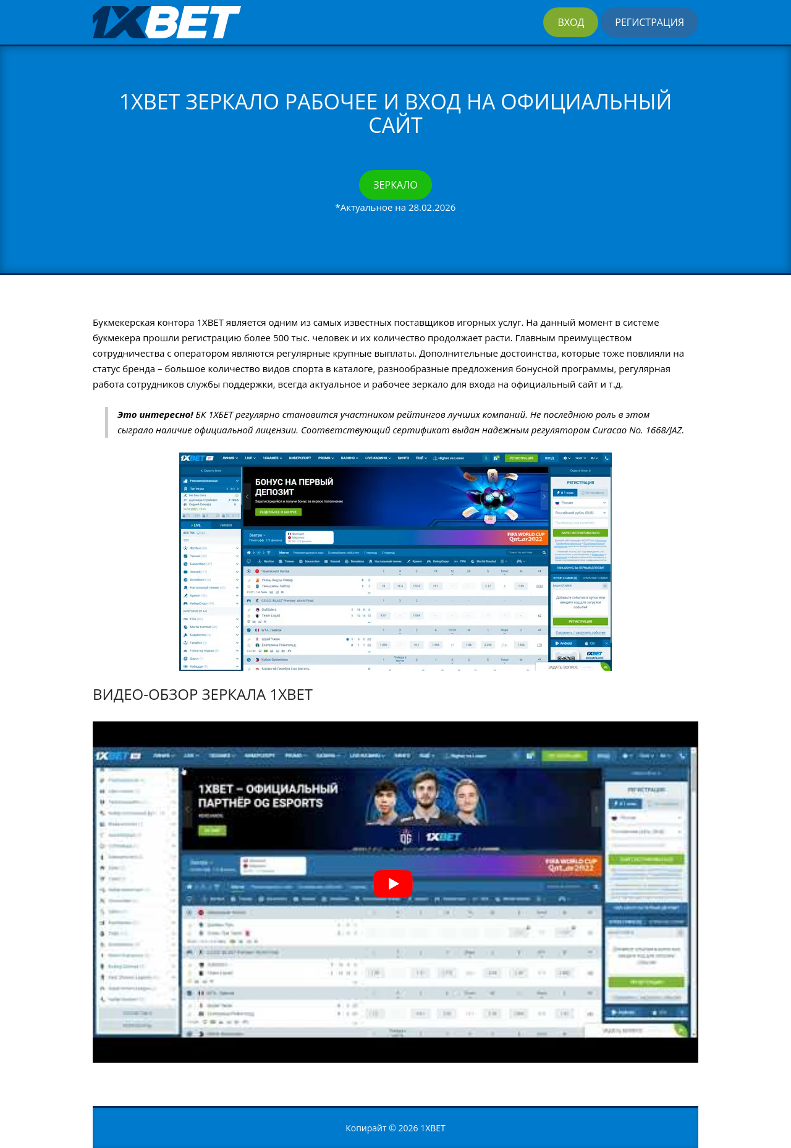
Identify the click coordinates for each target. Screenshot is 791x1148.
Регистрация (649, 22)
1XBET (433, 1128)
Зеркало (395, 185)
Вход (570, 22)
